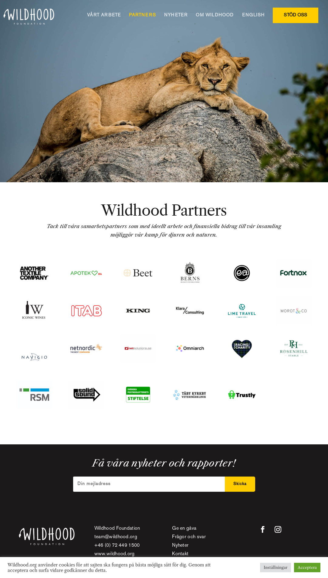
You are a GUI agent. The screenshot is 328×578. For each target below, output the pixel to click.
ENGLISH (253, 15)
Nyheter (180, 545)
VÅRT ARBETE (104, 15)
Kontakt (180, 554)
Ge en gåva (184, 528)
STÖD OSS (295, 15)
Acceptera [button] (307, 567)
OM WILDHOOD (215, 15)
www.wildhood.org (114, 554)
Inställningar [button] (275, 567)
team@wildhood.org (115, 537)
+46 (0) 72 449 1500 (117, 545)
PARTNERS (142, 15)
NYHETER (176, 15)
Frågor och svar (189, 537)
